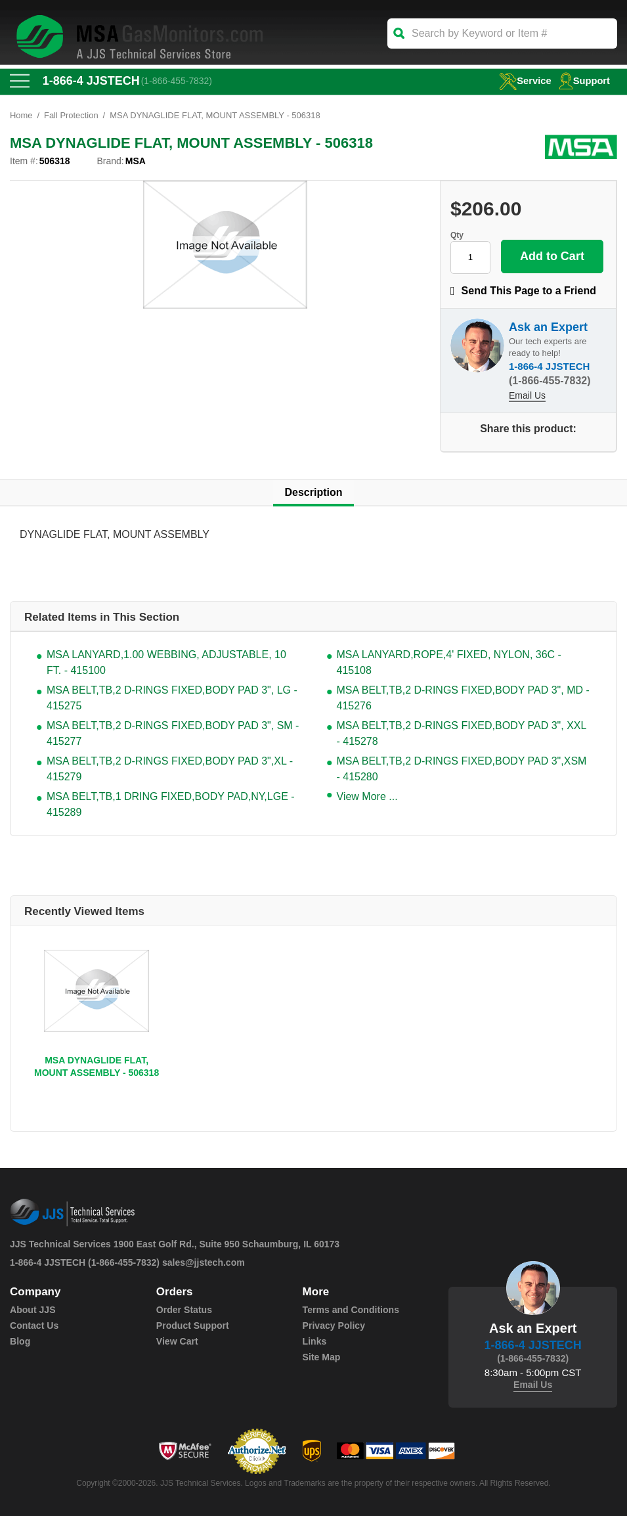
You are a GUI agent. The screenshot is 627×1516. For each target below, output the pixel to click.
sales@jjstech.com (203, 1262)
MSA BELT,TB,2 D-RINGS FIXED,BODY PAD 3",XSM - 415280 (462, 768)
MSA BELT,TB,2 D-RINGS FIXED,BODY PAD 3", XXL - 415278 (461, 733)
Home (21, 115)
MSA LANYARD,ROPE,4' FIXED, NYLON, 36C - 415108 (449, 662)
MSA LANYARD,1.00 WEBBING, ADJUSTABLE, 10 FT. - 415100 (166, 662)
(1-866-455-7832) (177, 81)
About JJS (32, 1309)
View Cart (177, 1341)
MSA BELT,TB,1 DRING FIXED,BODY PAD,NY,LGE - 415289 (171, 804)
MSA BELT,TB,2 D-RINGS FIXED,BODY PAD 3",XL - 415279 (170, 768)
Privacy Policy (334, 1325)
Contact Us (34, 1325)
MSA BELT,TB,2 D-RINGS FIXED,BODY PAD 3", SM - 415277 (173, 733)
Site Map (322, 1357)
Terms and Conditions (351, 1309)
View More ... (367, 796)
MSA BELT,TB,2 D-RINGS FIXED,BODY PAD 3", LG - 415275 (172, 697)
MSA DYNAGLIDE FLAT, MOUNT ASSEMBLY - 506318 (96, 1066)
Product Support (192, 1325)
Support (584, 80)
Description (313, 492)
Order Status (184, 1309)
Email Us (527, 395)
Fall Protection (71, 115)
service (524, 80)
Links (315, 1341)
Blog (20, 1341)
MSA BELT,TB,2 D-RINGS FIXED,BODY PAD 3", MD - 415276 (463, 697)
